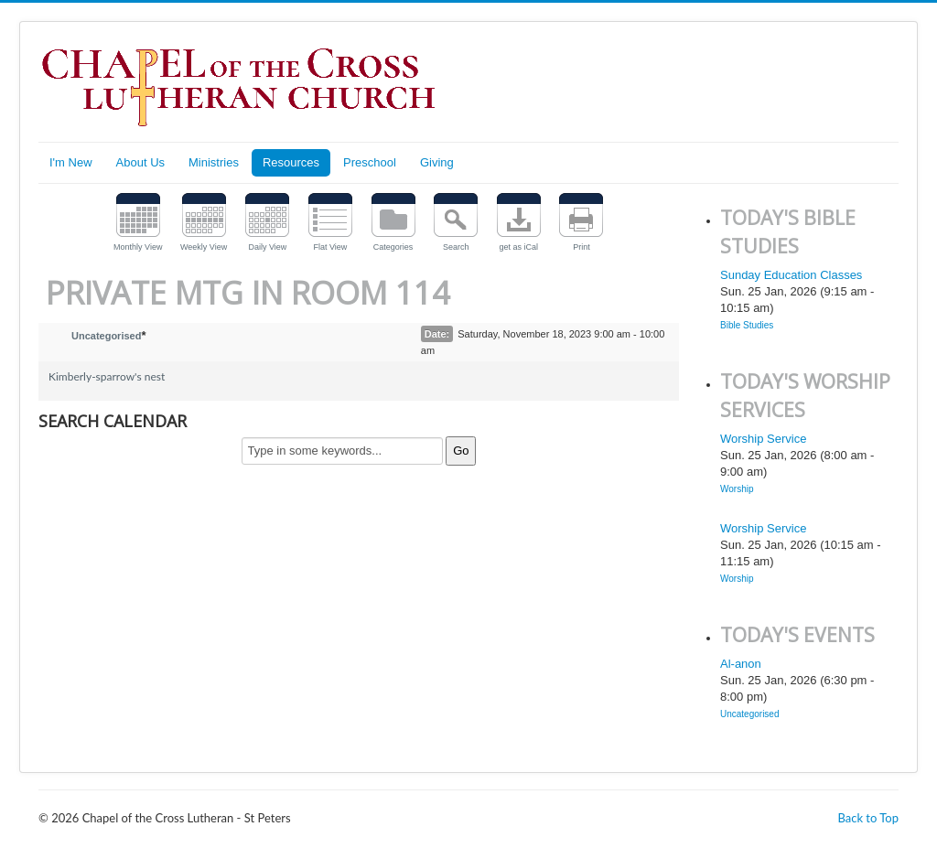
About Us (140, 162)
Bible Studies (746, 325)
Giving (437, 162)
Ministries (213, 162)
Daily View (267, 247)
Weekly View (203, 247)
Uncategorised (106, 335)
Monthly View (137, 247)
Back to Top (868, 817)
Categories (393, 247)
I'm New (70, 162)
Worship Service (763, 438)
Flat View (331, 247)
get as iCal (519, 247)
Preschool (369, 162)
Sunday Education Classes (791, 275)
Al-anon (740, 664)
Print (581, 247)
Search (456, 247)
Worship (737, 489)
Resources (291, 162)
